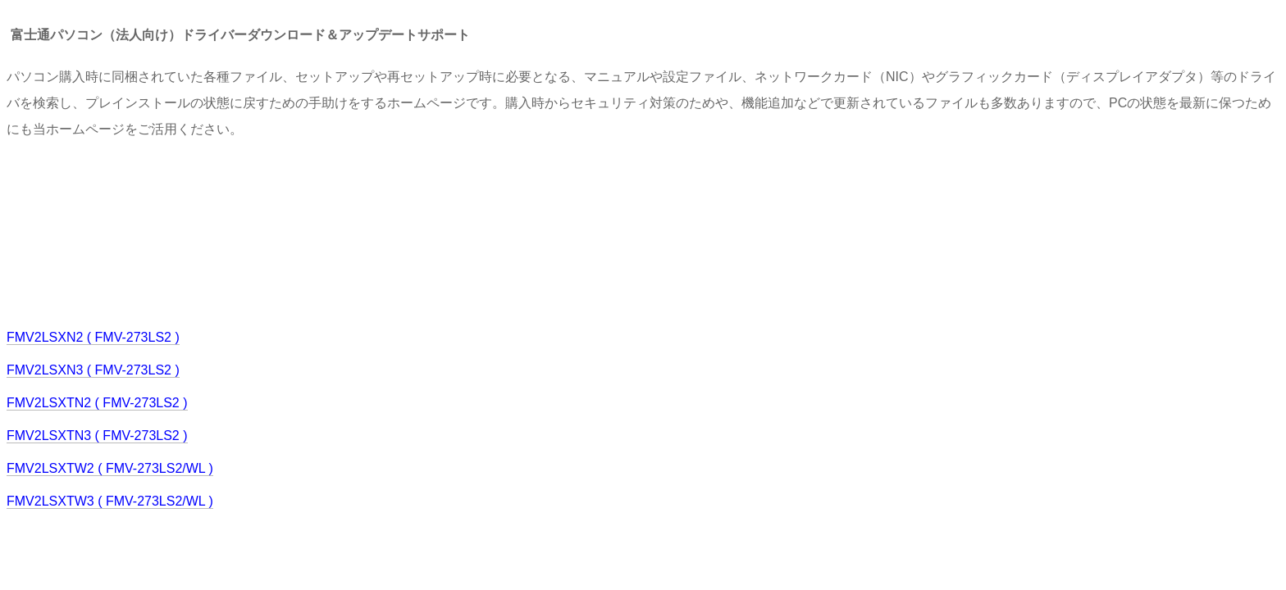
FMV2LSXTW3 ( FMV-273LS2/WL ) (110, 501)
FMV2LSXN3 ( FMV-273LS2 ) (93, 370)
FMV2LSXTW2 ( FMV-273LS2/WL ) (110, 468)
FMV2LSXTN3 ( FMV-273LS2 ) (97, 435)
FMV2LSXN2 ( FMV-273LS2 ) (93, 337)
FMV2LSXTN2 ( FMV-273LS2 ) (97, 403)
